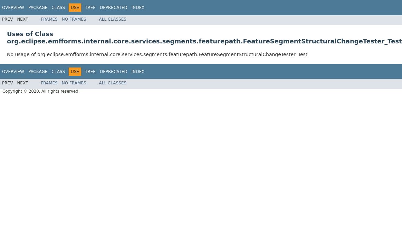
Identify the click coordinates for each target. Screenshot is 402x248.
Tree (90, 7)
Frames (49, 19)
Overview (13, 7)
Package (37, 7)
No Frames (74, 19)
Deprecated (113, 7)
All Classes (112, 19)
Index (138, 7)
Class (58, 7)
